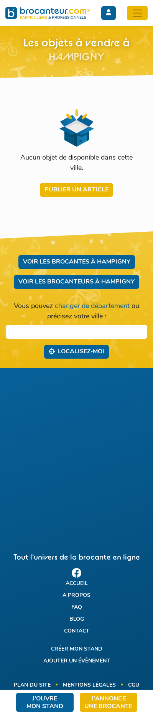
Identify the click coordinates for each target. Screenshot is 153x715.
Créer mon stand (76, 649)
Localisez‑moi (76, 351)
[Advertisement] (76, 453)
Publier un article (76, 190)
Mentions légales (89, 685)
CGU (133, 685)
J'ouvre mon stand (44, 703)
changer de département (92, 306)
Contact (76, 631)
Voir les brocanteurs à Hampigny (76, 282)
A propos (76, 595)
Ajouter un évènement (76, 661)
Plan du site (32, 685)
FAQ (76, 607)
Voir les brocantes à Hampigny (76, 262)
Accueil (77, 583)
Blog (76, 619)
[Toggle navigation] (137, 13)
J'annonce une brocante (108, 703)
